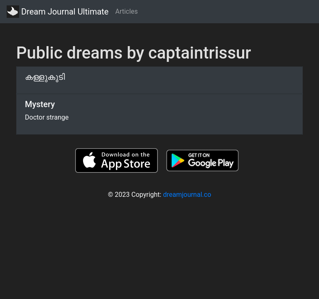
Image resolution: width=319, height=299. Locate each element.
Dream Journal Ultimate (57, 11)
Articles (126, 11)
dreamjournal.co (187, 195)
